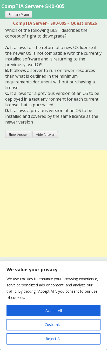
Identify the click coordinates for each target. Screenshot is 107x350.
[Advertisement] (53, 203)
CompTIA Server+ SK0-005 (33, 6)
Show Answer (18, 134)
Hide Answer (45, 134)
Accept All (53, 310)
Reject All (53, 338)
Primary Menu (19, 14)
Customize (54, 324)
